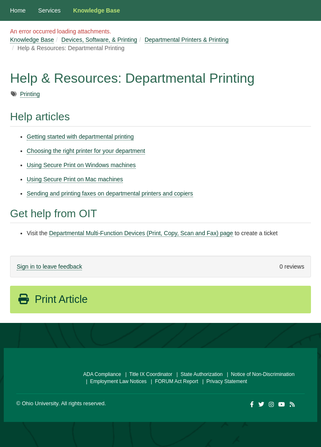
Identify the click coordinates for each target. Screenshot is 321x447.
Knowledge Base (96, 10)
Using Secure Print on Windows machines (81, 165)
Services (49, 10)
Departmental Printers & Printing (187, 39)
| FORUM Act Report (173, 381)
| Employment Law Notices (115, 381)
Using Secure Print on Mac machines (75, 179)
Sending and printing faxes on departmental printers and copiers (110, 193)
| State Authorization (198, 374)
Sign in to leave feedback (49, 266)
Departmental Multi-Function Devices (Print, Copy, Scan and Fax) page (141, 233)
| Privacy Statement (223, 381)
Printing (30, 94)
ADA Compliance (102, 374)
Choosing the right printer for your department (86, 150)
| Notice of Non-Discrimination (259, 374)
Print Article (52, 299)
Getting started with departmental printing (80, 136)
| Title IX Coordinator (147, 374)
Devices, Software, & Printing (99, 39)
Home (17, 10)
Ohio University (40, 403)
